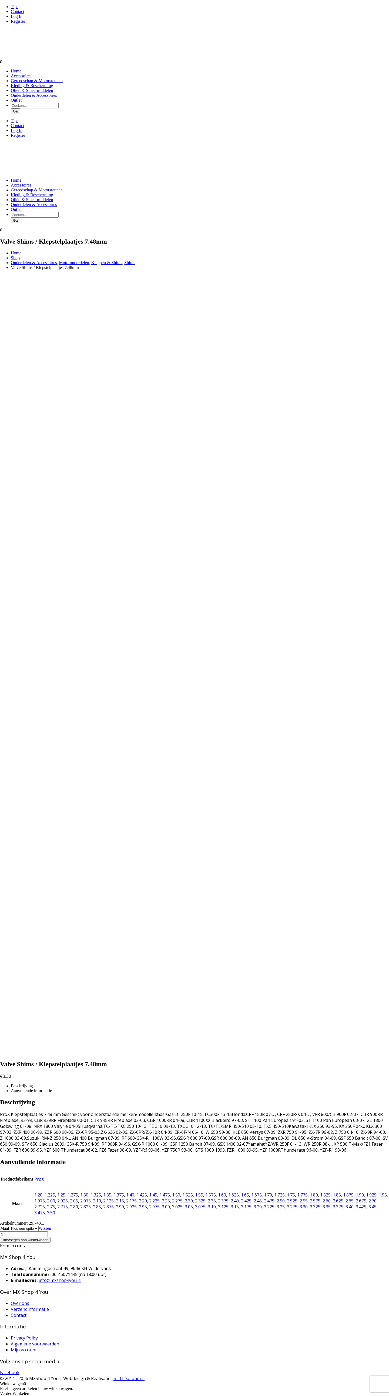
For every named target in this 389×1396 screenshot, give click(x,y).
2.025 (62, 1201)
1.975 (39, 1201)
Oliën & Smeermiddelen (32, 90)
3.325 (315, 1207)
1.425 (141, 1195)
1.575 (210, 1195)
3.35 (327, 1207)
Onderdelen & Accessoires (34, 95)
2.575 (315, 1201)
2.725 (39, 1207)
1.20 (38, 1195)
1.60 (222, 1195)
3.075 (200, 1207)
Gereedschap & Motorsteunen (37, 80)
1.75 (291, 1195)
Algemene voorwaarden (35, 1344)
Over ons (20, 1303)
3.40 (350, 1207)
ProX (39, 1179)
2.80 (74, 1207)
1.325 (95, 1195)
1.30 (84, 1195)
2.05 (74, 1201)
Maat (4, 1228)
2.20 (143, 1201)
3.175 (246, 1207)
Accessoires (21, 76)
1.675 (256, 1195)
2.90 (120, 1207)
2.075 (85, 1201)
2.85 (97, 1207)
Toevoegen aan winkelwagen (25, 1240)
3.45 (372, 1207)
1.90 (360, 1195)
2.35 (212, 1201)
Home (16, 71)
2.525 (292, 1201)
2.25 (166, 1201)
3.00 (166, 1207)
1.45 (153, 1195)
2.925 (131, 1207)
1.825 (325, 1195)
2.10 (97, 1201)
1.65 (245, 1195)
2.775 (62, 1207)
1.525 (187, 1195)
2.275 (177, 1201)
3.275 (292, 1207)
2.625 (338, 1201)
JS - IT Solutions (128, 1378)
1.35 (107, 1195)
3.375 (338, 1207)
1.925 (371, 1195)
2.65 (350, 1201)
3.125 (223, 1207)
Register (18, 21)
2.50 (281, 1201)
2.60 (327, 1201)
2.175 (131, 1201)
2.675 (361, 1201)
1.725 (279, 1195)
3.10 (212, 1207)
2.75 (51, 1207)
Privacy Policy (24, 1338)
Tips (14, 6)
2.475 (269, 1201)
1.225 (50, 1195)
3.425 (361, 1207)
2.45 (258, 1201)
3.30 (304, 1207)
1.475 (164, 1195)
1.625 (233, 1195)
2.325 (200, 1201)
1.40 (130, 1195)
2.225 (154, 1201)
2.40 (235, 1201)
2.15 (120, 1201)
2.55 (304, 1201)
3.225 (269, 1207)
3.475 (39, 1213)
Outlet (16, 100)
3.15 (235, 1207)
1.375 (118, 1195)
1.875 (348, 1195)
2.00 (51, 1201)
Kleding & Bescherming (32, 85)
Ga (15, 111)
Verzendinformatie (30, 1309)
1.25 (61, 1195)
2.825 (85, 1207)
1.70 (268, 1195)
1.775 (302, 1195)
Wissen (45, 1228)
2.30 (189, 1201)
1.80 (314, 1195)
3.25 (281, 1207)
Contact (17, 11)
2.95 (143, 1207)
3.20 (258, 1207)
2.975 (154, 1207)
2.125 (108, 1201)
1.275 (73, 1195)
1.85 (337, 1195)
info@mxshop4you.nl (60, 1280)
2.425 (246, 1201)
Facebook (9, 1372)
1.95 (383, 1195)
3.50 (51, 1213)
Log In (16, 16)
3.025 (177, 1207)
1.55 (199, 1195)
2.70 (372, 1201)
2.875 (108, 1207)
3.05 (189, 1207)
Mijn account (24, 1350)
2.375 (223, 1201)
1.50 (176, 1195)
